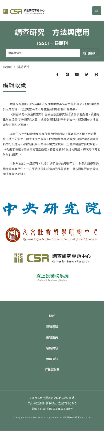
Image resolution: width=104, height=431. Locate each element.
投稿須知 (52, 327)
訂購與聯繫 (52, 370)
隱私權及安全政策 (71, 417)
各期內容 (52, 348)
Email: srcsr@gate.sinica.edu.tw (52, 409)
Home (7, 66)
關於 (52, 316)
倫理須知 (52, 359)
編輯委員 (52, 337)
